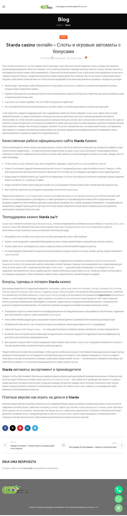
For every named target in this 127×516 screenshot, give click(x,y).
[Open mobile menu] (4, 7)
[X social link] (13, 428)
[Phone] (119, 490)
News (68, 25)
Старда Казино (104, 295)
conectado (27, 469)
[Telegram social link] (35, 428)
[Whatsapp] (119, 499)
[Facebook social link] (5, 428)
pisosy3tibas (60, 58)
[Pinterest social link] (20, 428)
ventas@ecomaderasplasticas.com (71, 6)
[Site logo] (47, 6)
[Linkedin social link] (28, 428)
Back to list (63, 446)
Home (59, 25)
